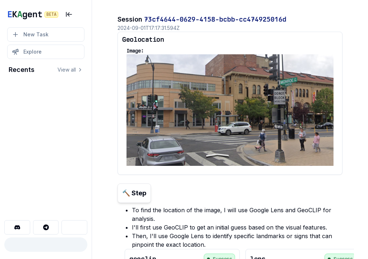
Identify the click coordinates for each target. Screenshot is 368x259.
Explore (27, 51)
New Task (30, 34)
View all (70, 70)
